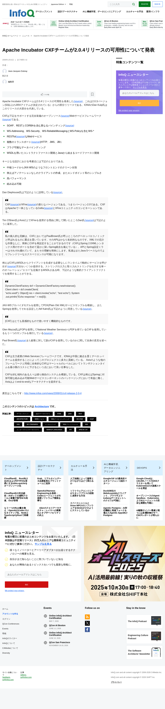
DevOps (141, 476)
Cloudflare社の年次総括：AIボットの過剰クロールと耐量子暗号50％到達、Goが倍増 (17, 505)
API (71, 433)
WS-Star (80, 423)
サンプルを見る (147, 90)
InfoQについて (9, 660)
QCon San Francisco (60, 654)
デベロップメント (40, 12)
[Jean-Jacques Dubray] (5, 74)
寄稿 (5, 651)
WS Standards (33, 428)
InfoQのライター (10, 655)
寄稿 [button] (71, 4)
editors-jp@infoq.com (26, 694)
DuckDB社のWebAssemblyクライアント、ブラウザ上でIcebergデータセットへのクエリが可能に (114, 504)
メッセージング (51, 428)
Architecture (42, 410)
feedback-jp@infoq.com (8, 697)
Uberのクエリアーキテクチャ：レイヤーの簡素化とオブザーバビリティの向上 (50, 519)
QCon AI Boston (58, 637)
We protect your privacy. (128, 113)
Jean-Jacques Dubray (18, 74)
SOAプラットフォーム (71, 428)
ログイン (7, 631)
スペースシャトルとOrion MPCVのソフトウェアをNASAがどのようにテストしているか (81, 515)
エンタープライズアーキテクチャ (28, 433)
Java (70, 417)
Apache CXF (83, 433)
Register (143, 3)
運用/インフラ (149, 12)
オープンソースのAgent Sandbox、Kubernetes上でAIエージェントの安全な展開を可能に (147, 507)
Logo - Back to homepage (15, 11)
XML (87, 428)
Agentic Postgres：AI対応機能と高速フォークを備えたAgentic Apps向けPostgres (115, 519)
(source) (78, 105)
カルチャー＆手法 (131, 12)
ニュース (26, 39)
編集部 (12, 85)
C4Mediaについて (11, 665)
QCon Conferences (8, 638)
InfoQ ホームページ (11, 39)
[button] (138, 106)
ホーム (6, 621)
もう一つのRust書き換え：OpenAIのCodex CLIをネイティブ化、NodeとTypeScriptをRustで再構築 (16, 521)
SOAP (93, 423)
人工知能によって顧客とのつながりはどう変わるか (82, 489)
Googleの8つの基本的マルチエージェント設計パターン (115, 489)
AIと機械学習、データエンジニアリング (99, 12)
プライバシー (116, 700)
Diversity (7, 670)
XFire (60, 417)
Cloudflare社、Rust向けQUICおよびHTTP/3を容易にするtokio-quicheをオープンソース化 (17, 490)
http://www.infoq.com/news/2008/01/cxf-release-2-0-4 (53, 397)
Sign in (157, 3)
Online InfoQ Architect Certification (61, 629)
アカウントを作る (11, 626)
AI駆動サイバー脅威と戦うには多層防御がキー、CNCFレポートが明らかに (147, 522)
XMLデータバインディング (61, 423)
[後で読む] (22, 98)
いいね (11, 98)
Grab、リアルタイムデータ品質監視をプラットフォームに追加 (50, 489)
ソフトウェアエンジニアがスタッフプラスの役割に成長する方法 (82, 501)
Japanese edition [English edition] (58, 3)
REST (81, 417)
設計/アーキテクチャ (64, 12)
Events (6, 646)
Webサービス (40, 423)
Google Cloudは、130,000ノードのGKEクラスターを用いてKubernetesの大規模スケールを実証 (147, 491)
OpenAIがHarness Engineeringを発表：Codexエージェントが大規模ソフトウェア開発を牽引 (49, 504)
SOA (18, 428)
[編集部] (5, 85)
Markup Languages (55, 433)
